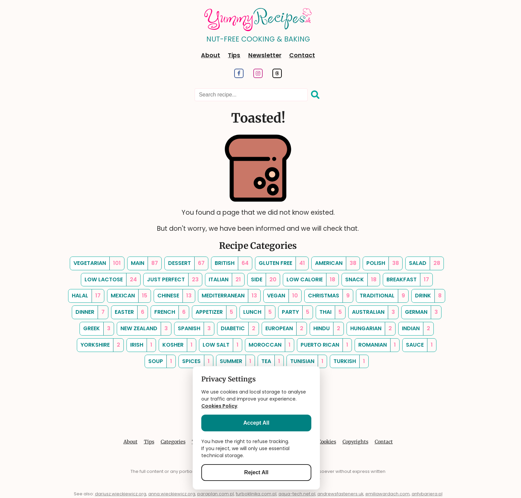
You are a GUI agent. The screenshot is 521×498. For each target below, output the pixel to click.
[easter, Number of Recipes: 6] (129, 312)
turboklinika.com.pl (256, 494)
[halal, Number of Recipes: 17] (86, 296)
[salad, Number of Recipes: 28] (424, 263)
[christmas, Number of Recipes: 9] (328, 296)
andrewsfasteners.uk (340, 494)
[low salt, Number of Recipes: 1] (220, 345)
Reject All (256, 472)
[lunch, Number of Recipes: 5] (257, 312)
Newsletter (264, 55)
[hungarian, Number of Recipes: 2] (371, 329)
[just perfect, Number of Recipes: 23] (172, 280)
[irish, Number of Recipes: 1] (141, 345)
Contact (302, 55)
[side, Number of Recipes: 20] (263, 280)
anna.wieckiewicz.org (171, 494)
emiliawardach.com (387, 494)
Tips (234, 55)
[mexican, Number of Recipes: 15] (129, 296)
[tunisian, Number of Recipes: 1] (306, 361)
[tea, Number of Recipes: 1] (271, 361)
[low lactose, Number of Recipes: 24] (111, 280)
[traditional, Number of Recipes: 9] (382, 296)
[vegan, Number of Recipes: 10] (282, 296)
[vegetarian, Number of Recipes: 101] (97, 263)
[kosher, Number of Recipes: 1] (177, 345)
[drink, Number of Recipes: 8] (428, 296)
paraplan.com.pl (215, 494)
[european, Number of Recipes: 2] (284, 329)
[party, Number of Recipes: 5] (295, 312)
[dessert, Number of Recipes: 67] (186, 263)
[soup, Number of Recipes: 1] (160, 361)
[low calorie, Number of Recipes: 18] (311, 280)
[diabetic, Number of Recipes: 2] (238, 329)
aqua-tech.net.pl (296, 494)
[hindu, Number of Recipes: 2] (327, 329)
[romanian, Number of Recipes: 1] (377, 345)
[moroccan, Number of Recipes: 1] (269, 345)
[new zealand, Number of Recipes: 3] (144, 329)
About (210, 55)
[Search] (315, 95)
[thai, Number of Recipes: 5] (331, 312)
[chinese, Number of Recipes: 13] (174, 296)
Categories (173, 442)
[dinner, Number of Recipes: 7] (90, 312)
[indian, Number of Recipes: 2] (416, 329)
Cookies (327, 442)
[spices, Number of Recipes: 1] (195, 361)
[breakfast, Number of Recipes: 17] (408, 280)
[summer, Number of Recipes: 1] (235, 361)
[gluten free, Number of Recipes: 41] (282, 263)
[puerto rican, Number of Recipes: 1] (324, 345)
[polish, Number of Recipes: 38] (383, 263)
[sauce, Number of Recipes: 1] (419, 345)
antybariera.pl (427, 494)
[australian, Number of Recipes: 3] (373, 312)
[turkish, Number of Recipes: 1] (349, 361)
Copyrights (355, 442)
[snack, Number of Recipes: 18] (361, 280)
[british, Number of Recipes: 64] (231, 263)
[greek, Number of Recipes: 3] (97, 329)
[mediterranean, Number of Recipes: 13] (229, 296)
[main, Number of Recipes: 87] (144, 263)
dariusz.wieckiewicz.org (120, 494)
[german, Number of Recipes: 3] (421, 312)
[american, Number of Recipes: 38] (335, 263)
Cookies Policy (219, 406)
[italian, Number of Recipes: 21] (225, 280)
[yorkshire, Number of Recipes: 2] (100, 345)
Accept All (256, 423)
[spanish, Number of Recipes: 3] (194, 329)
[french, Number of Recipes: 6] (170, 312)
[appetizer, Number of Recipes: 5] (214, 312)
